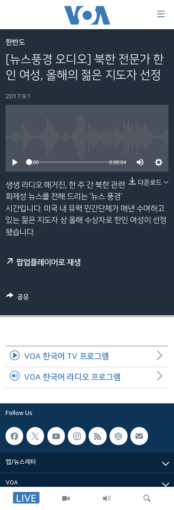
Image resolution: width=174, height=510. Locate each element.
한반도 (15, 42)
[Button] (17, 298)
